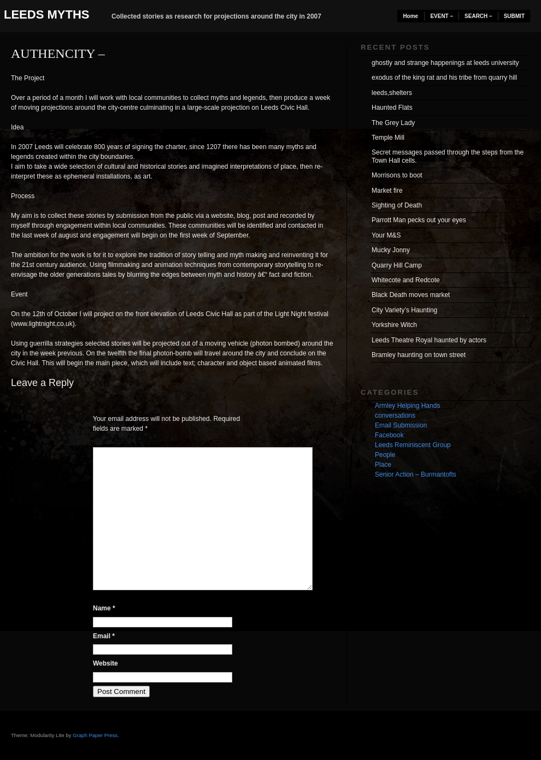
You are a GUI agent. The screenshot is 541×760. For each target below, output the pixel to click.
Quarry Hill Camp (397, 265)
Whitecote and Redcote (406, 280)
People (385, 455)
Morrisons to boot (397, 175)
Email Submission (401, 425)
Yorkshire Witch (394, 325)
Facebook (389, 435)
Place (383, 464)
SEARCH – (478, 16)
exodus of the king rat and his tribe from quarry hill (444, 77)
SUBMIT (514, 16)
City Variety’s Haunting (404, 310)
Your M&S (386, 235)
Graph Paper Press (95, 735)
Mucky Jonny (391, 250)
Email (104, 636)
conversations (395, 415)
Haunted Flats (392, 107)
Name (104, 608)
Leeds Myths (46, 14)
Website (105, 663)
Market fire (387, 190)
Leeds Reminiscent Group (413, 445)
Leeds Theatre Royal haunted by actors (429, 340)
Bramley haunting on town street (419, 355)
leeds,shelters (392, 93)
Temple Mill (388, 137)
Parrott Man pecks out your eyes (419, 220)
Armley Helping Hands (407, 405)
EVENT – (441, 16)
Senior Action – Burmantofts (415, 474)
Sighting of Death (397, 205)
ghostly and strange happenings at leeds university (445, 63)
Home (410, 16)
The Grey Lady (393, 123)
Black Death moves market (411, 295)
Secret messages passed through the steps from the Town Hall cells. (448, 156)
